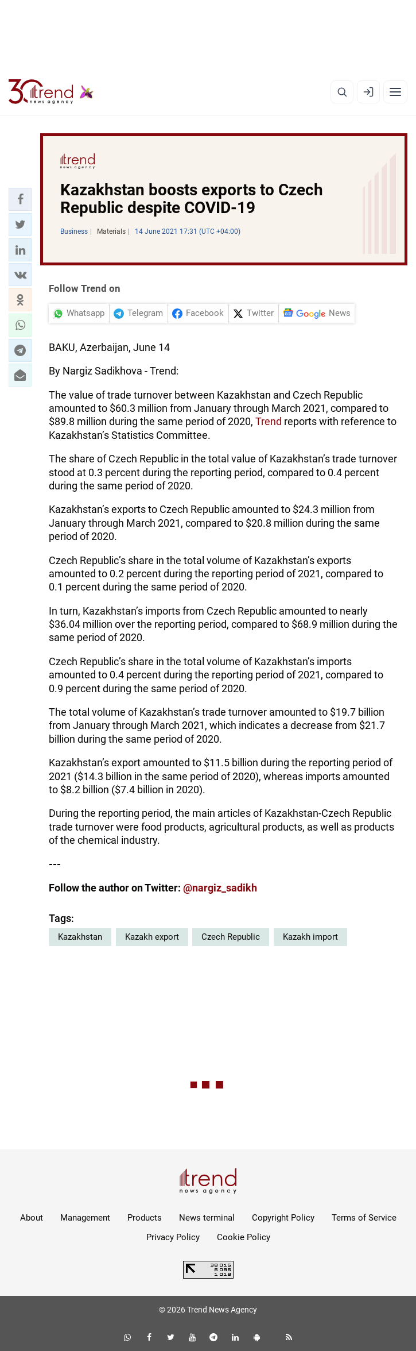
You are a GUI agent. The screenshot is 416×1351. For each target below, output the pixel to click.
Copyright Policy (283, 1218)
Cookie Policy (243, 1237)
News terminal (207, 1218)
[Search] (342, 91)
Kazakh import (310, 937)
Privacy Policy (173, 1237)
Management (85, 1218)
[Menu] (395, 91)
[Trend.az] (51, 92)
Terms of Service (364, 1218)
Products (144, 1218)
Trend (269, 421)
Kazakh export (152, 937)
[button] (20, 199)
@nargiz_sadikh (220, 888)
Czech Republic (230, 937)
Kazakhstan (80, 937)
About (31, 1218)
